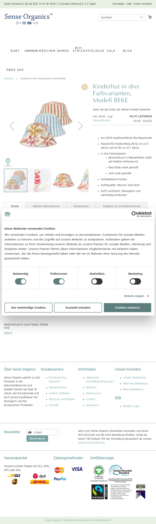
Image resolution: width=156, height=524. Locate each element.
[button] (12, 125)
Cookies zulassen (127, 307)
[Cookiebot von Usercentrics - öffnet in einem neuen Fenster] (134, 214)
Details (15, 206)
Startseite (9, 78)
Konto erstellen (143, 4)
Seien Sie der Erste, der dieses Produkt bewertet (122, 109)
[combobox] (122, 17)
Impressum (92, 405)
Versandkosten (101, 120)
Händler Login (131, 406)
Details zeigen (134, 296)
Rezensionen (81, 206)
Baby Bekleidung (133, 389)
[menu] (78, 51)
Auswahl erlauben (77, 307)
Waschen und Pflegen (62, 399)
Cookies (90, 399)
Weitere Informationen (46, 206)
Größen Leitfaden (59, 393)
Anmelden (118, 4)
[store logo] (28, 19)
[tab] (15, 206)
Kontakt (53, 405)
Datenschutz (93, 393)
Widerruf (91, 387)
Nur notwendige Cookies (28, 307)
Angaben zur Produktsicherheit (121, 206)
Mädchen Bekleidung (135, 383)
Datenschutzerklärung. (91, 442)
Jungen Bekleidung (134, 377)
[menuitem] (15, 43)
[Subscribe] (37, 438)
